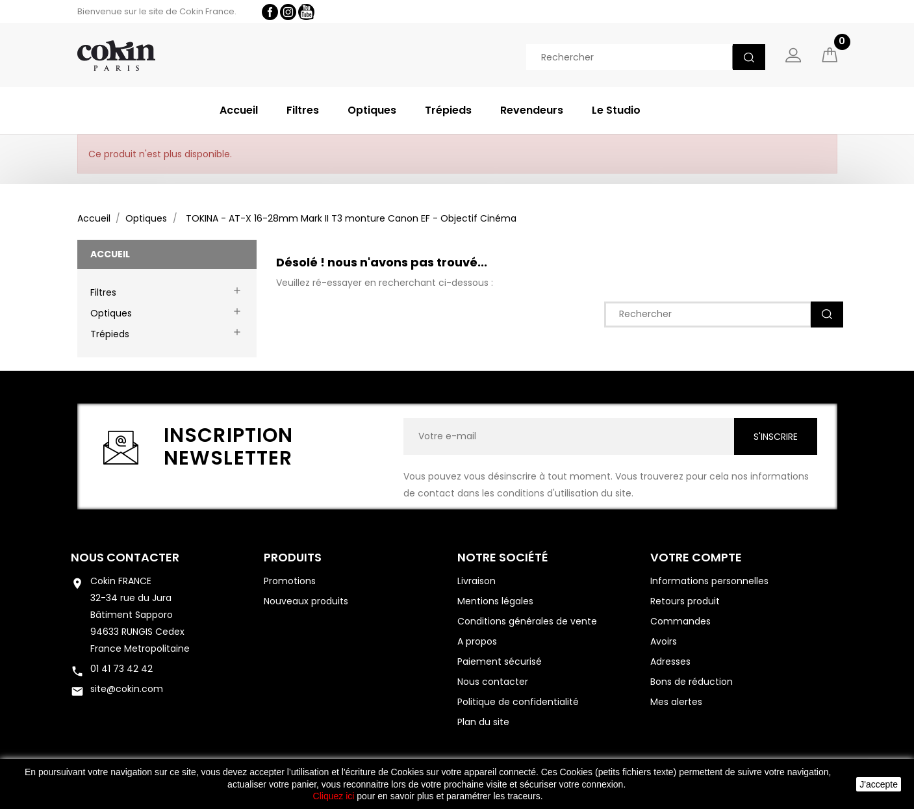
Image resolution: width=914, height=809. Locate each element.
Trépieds (448, 110)
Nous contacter (125, 558)
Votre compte (696, 558)
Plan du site (483, 722)
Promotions (290, 581)
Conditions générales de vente (527, 621)
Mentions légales (495, 601)
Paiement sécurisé (499, 662)
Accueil (239, 110)
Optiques (372, 110)
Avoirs (663, 642)
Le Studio (616, 110)
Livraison (476, 581)
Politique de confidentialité (518, 702)
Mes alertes (676, 702)
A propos (477, 642)
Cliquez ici (334, 796)
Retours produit (685, 601)
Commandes (680, 621)
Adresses (670, 662)
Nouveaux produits (306, 601)
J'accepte (878, 784)
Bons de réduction (691, 682)
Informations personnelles (709, 581)
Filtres (302, 110)
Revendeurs (531, 110)
